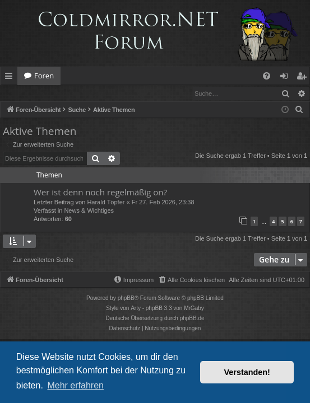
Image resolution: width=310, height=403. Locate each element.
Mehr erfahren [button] (75, 385)
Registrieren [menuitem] (304, 78)
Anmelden (26, 93)
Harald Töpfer (105, 202)
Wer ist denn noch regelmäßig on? (100, 192)
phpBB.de (192, 319)
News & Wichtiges (89, 211)
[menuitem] (266, 76)
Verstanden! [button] (247, 372)
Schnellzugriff (10, 78)
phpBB (126, 299)
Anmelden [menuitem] (287, 78)
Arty (136, 309)
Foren (44, 76)
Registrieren (77, 93)
